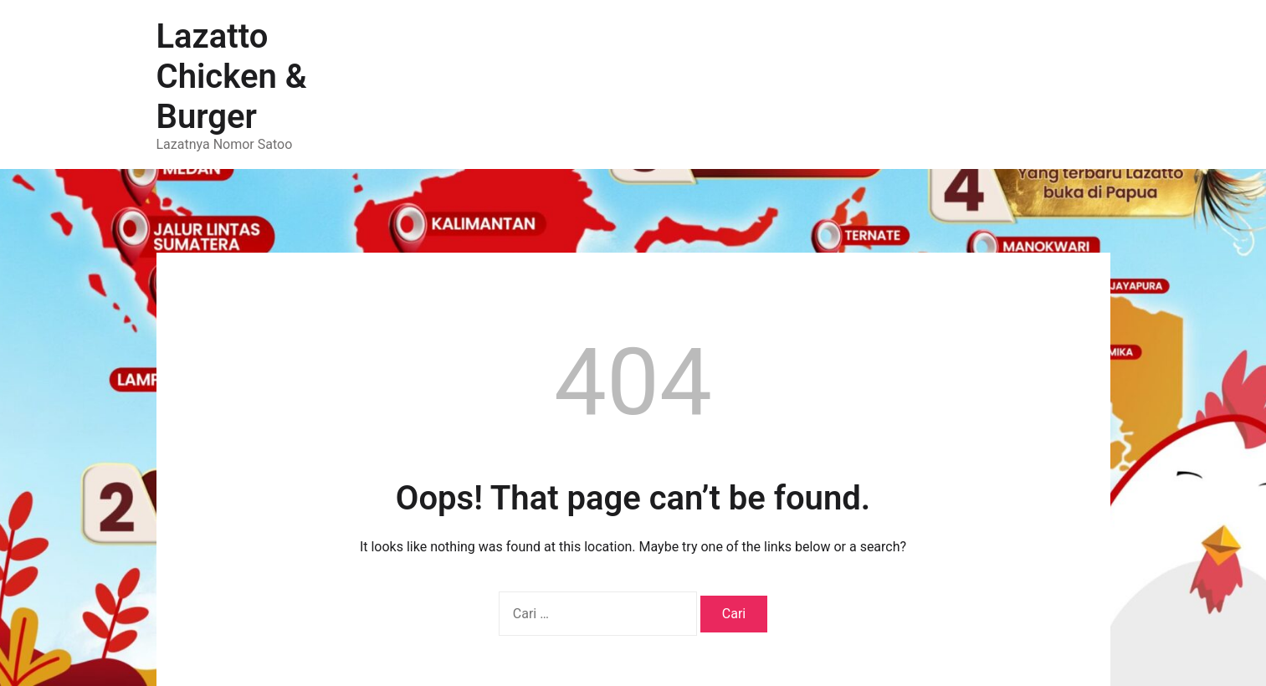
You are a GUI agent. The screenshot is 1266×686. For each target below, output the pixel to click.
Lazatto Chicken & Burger (231, 76)
